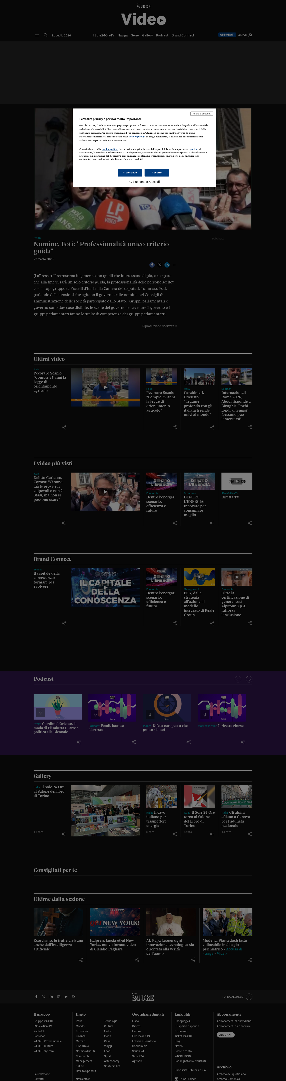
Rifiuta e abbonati (202, 113)
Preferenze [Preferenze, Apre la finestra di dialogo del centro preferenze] (130, 172)
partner (194, 149)
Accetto (157, 172)
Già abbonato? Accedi (145, 182)
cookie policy (137, 136)
